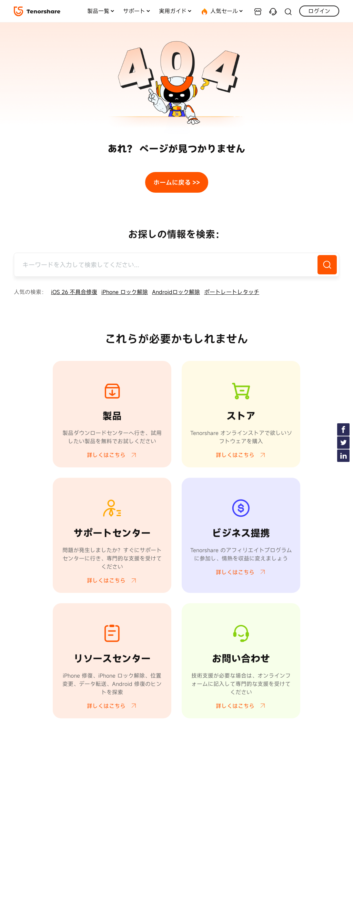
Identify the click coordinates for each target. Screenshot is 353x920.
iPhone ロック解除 (124, 292)
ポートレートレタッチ (231, 292)
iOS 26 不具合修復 (74, 292)
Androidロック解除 (176, 292)
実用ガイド (172, 11)
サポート (134, 11)
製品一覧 (98, 11)
